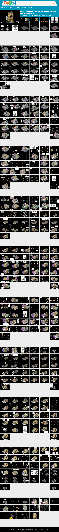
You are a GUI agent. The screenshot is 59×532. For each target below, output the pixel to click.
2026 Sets (41, 3)
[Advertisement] (30, 38)
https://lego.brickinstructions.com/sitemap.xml (31, 530)
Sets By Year (35, 3)
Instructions (12, 7)
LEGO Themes (48, 3)
